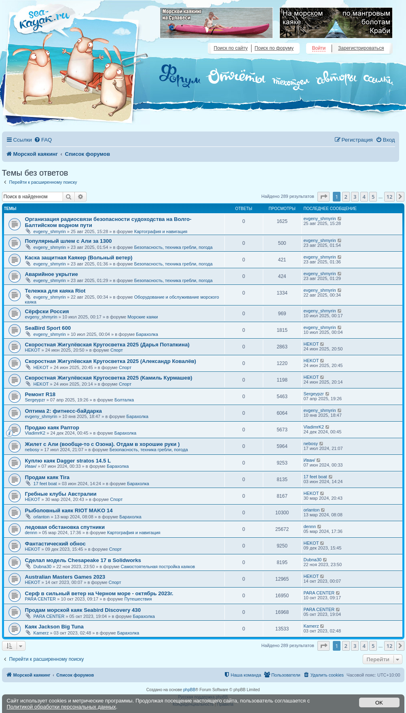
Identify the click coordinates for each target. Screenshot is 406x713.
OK (379, 703)
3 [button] (354, 196)
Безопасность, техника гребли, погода (173, 247)
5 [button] (373, 196)
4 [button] (364, 196)
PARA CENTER (40, 598)
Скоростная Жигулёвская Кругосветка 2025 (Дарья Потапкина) (107, 345)
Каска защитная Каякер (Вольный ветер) (79, 258)
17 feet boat (45, 483)
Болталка (124, 399)
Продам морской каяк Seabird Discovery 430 (83, 610)
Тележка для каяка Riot (55, 291)
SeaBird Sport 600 (48, 328)
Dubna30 (43, 566)
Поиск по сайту (231, 48)
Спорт (116, 350)
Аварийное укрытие (51, 274)
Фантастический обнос (55, 544)
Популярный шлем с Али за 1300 (68, 241)
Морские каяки (142, 316)
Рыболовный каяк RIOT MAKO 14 (69, 510)
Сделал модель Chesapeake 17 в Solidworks (83, 560)
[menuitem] (43, 140)
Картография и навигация (161, 231)
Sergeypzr (35, 399)
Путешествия (138, 598)
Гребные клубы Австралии (61, 494)
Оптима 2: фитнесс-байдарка (63, 411)
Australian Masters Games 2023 (65, 577)
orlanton (42, 516)
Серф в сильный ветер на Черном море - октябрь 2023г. (99, 593)
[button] (323, 197)
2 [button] (346, 196)
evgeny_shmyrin (50, 231)
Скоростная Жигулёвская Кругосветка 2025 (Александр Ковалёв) (111, 361)
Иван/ (31, 466)
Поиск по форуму (274, 48)
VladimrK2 (35, 433)
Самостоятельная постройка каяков (158, 566)
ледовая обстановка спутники (65, 527)
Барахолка (147, 334)
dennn (31, 532)
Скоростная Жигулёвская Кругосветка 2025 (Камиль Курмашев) (108, 378)
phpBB (189, 690)
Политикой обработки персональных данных (61, 707)
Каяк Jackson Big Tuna (54, 627)
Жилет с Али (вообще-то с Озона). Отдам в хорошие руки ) (102, 444)
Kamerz (41, 632)
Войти (319, 48)
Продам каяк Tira (47, 477)
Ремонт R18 (40, 394)
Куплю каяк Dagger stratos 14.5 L (68, 461)
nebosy (32, 449)
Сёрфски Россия (47, 311)
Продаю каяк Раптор (52, 427)
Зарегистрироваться (361, 48)
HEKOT (32, 350)
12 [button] (390, 196)
